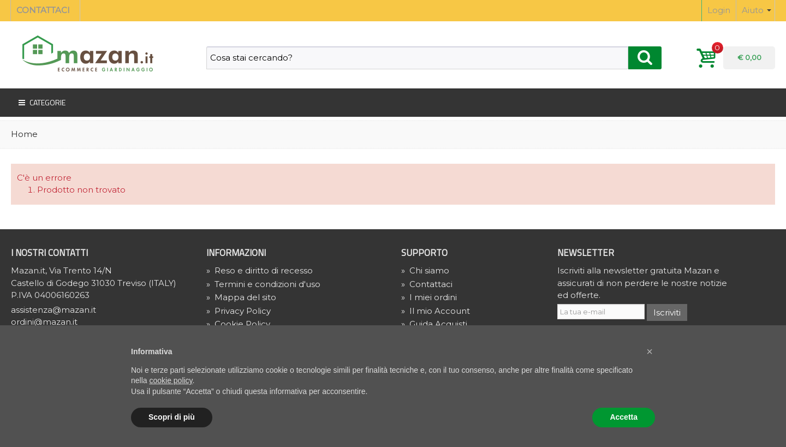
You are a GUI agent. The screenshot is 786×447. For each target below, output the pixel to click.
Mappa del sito (241, 297)
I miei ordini (429, 297)
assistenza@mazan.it (53, 310)
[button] (649, 351)
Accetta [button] (624, 417)
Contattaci (426, 284)
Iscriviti (667, 312)
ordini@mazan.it (44, 322)
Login (718, 10)
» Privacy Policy (238, 311)
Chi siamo (425, 270)
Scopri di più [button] (171, 417)
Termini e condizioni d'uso (263, 284)
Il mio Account (435, 311)
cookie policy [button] (170, 380)
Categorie (41, 102)
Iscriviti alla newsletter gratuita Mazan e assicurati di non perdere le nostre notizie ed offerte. (642, 282)
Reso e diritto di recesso (259, 270)
